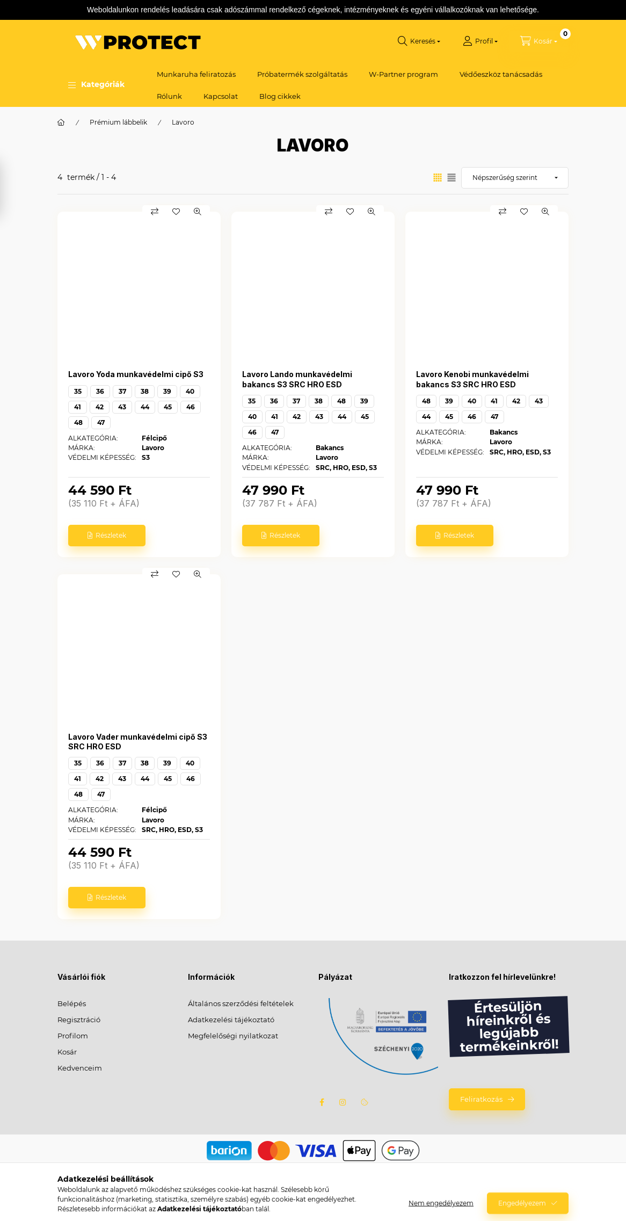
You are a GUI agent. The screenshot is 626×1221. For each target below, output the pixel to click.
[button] (96, 85)
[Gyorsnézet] (197, 211)
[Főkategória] (61, 122)
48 (78, 422)
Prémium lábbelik (118, 122)
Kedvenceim (79, 1068)
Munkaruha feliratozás (196, 74)
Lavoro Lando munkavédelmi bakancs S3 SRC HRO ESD (297, 379)
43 (122, 407)
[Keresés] (419, 41)
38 (145, 391)
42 (100, 407)
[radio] (451, 178)
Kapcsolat (220, 96)
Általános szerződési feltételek (241, 1003)
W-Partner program (403, 74)
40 (190, 391)
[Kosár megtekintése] (539, 41)
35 (78, 391)
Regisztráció (78, 1019)
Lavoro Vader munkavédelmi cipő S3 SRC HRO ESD (137, 741)
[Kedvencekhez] (176, 211)
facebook (321, 1102)
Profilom (72, 1035)
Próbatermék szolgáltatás (302, 74)
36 (100, 391)
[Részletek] (106, 535)
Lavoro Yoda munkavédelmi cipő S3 (135, 374)
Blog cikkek (280, 96)
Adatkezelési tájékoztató (231, 1019)
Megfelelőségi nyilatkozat (233, 1035)
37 (122, 391)
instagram (343, 1102)
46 (190, 407)
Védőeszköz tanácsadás (501, 74)
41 (77, 407)
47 (101, 422)
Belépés (71, 1003)
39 (167, 391)
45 (168, 407)
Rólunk (169, 96)
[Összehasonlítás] (154, 211)
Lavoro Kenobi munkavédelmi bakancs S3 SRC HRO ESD (472, 379)
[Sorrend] (515, 178)
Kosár (67, 1051)
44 (145, 407)
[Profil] (480, 41)
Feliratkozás (481, 1099)
